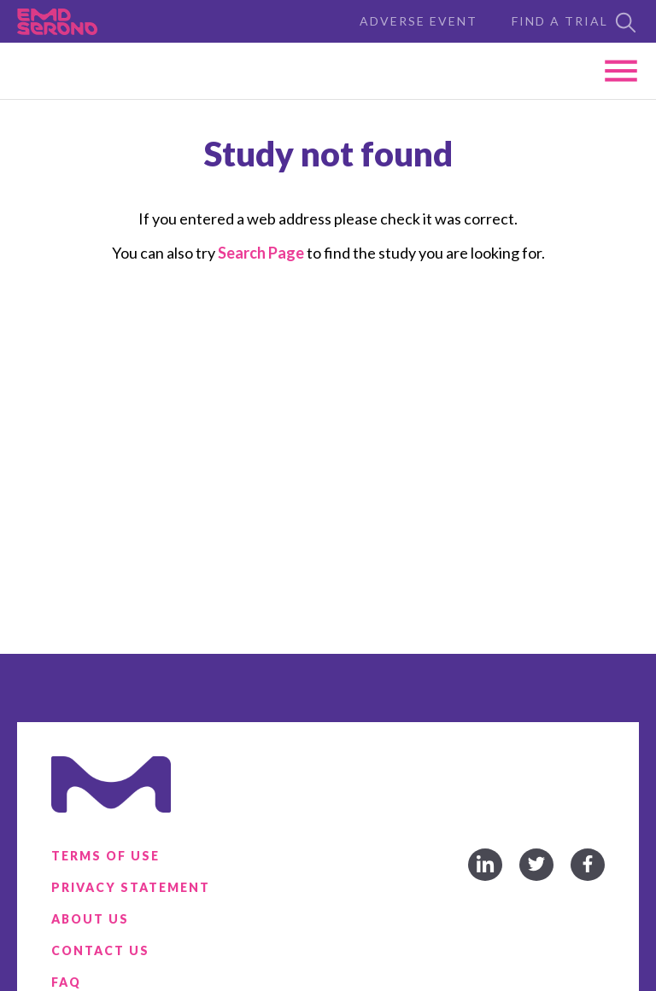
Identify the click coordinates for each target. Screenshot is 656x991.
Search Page (261, 252)
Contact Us (100, 950)
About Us (90, 919)
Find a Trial (575, 22)
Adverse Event (418, 21)
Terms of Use (105, 855)
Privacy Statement (130, 887)
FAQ (66, 982)
